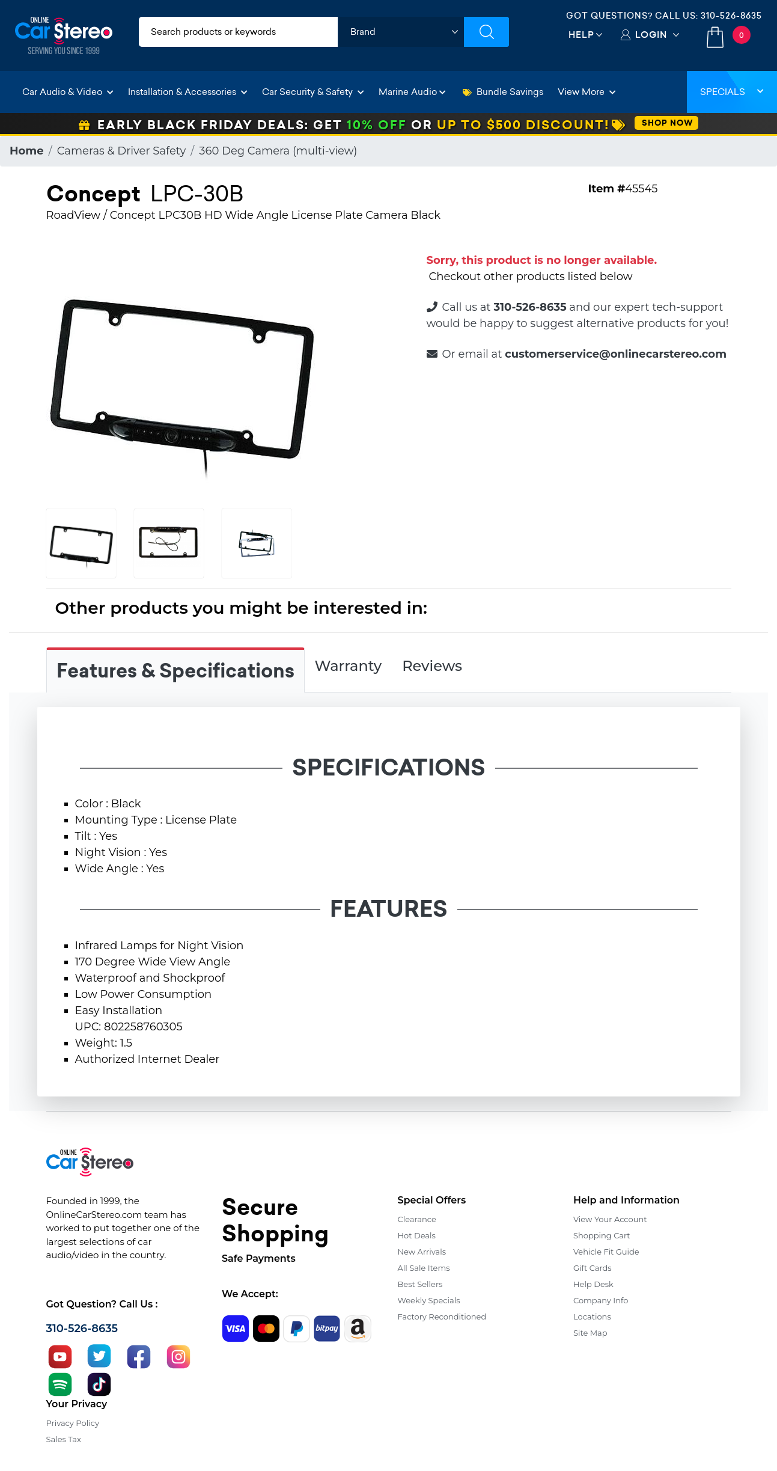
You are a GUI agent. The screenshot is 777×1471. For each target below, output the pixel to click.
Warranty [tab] (348, 665)
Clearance (417, 1219)
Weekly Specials (429, 1300)
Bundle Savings (503, 91)
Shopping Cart (601, 1235)
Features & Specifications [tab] (175, 670)
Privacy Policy (72, 1423)
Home (27, 150)
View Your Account (610, 1219)
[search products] (238, 32)
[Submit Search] (486, 32)
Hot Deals (417, 1235)
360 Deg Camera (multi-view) (278, 150)
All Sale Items (424, 1268)
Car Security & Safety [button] (313, 91)
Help (581, 34)
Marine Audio (412, 91)
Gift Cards (592, 1268)
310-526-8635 (731, 16)
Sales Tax (63, 1439)
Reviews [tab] (432, 665)
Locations (592, 1316)
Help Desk (593, 1284)
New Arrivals (422, 1251)
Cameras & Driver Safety (121, 150)
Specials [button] (732, 91)
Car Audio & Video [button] (68, 91)
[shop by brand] (401, 32)
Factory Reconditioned (442, 1316)
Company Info (600, 1300)
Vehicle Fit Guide (606, 1251)
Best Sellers (420, 1284)
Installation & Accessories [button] (188, 91)
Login (651, 34)
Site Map (590, 1333)
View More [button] (587, 91)
